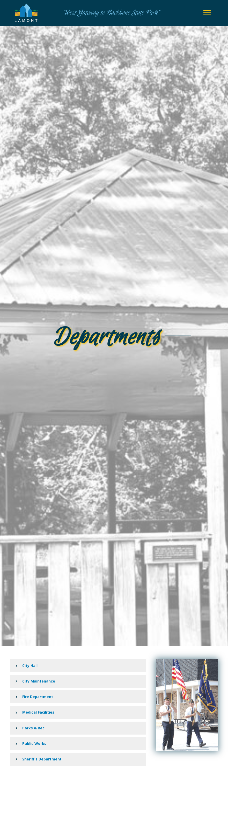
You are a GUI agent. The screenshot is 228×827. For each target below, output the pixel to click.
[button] (78, 665)
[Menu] (207, 13)
